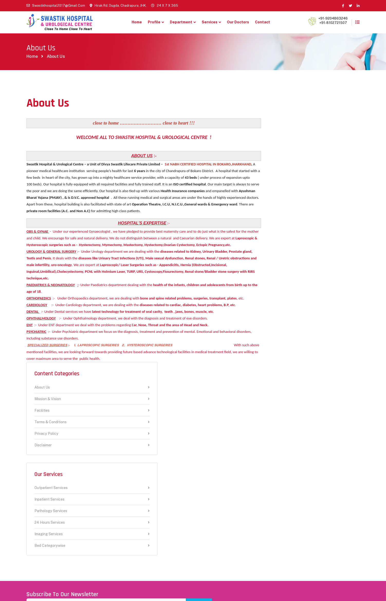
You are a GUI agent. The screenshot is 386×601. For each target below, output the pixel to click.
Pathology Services (303, 245)
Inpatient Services (303, 234)
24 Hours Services (303, 257)
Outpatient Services (303, 222)
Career (117, 488)
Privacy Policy (303, 168)
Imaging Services (303, 268)
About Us (303, 122)
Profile (154, 22)
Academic (120, 533)
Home (137, 22)
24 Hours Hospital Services (127, 520)
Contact (262, 22)
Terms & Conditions (303, 156)
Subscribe (346, 411)
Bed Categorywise (303, 280)
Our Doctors (238, 22)
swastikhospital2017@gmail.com (58, 5)
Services (209, 22)
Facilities (303, 145)
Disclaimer (303, 179)
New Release (123, 497)
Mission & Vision (303, 133)
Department (181, 22)
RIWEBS (155, 587)
